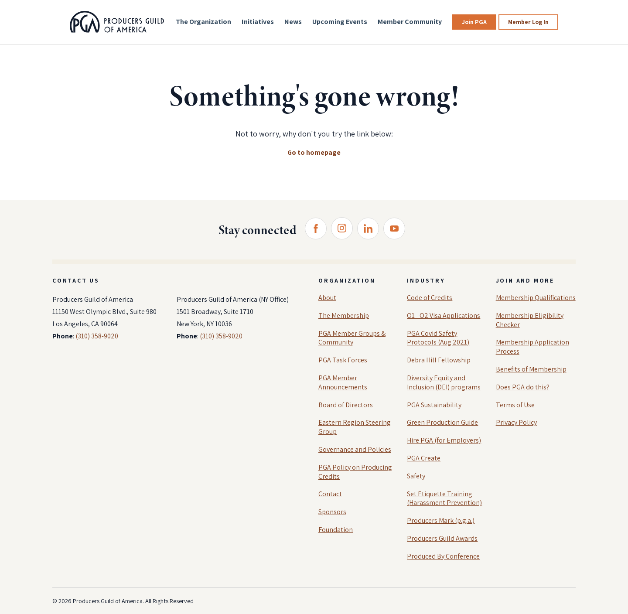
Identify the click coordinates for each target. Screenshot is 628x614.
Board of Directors (345, 404)
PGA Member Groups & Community (352, 338)
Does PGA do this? (523, 387)
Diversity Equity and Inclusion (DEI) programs (444, 382)
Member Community (410, 21)
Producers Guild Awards (442, 538)
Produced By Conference (443, 556)
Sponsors (332, 511)
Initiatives (258, 21)
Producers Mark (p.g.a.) (440, 520)
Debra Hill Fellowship (439, 360)
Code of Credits (429, 297)
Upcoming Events (339, 21)
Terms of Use (515, 404)
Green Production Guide (442, 422)
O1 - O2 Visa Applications (443, 315)
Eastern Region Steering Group (354, 427)
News (293, 21)
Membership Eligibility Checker (529, 320)
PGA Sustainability (434, 404)
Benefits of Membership (531, 369)
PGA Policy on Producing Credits (355, 472)
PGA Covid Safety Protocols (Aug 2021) (438, 338)
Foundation (335, 529)
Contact (330, 493)
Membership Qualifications (536, 297)
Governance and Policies (354, 449)
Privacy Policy (516, 422)
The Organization (203, 21)
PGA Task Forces (342, 360)
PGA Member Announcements (342, 382)
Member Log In (528, 22)
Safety (416, 476)
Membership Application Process (532, 347)
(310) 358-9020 (96, 336)
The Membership (343, 315)
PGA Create (423, 458)
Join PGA (474, 22)
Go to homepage (314, 152)
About (327, 297)
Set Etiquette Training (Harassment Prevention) (444, 498)
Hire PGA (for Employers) (444, 440)
